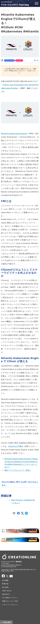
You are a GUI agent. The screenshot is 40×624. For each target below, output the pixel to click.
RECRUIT (5, 594)
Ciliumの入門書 (15, 446)
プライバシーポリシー (10, 605)
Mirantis (19, 60)
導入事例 (5, 587)
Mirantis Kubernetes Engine (14, 134)
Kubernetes (9, 60)
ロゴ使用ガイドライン (10, 598)
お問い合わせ (7, 591)
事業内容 (5, 584)
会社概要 (5, 580)
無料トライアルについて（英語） (17, 470)
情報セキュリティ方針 (10, 601)
